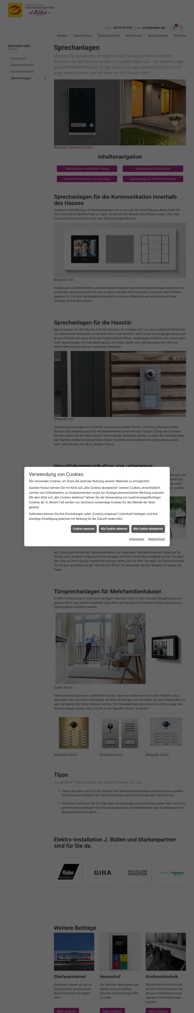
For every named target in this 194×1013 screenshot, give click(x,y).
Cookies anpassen (84, 521)
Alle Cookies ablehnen (114, 521)
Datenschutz (156, 532)
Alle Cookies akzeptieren (148, 521)
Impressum (136, 532)
